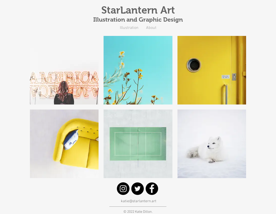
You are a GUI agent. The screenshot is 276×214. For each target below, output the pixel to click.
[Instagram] (123, 188)
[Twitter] (137, 188)
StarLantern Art (138, 10)
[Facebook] (152, 188)
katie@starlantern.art (138, 201)
